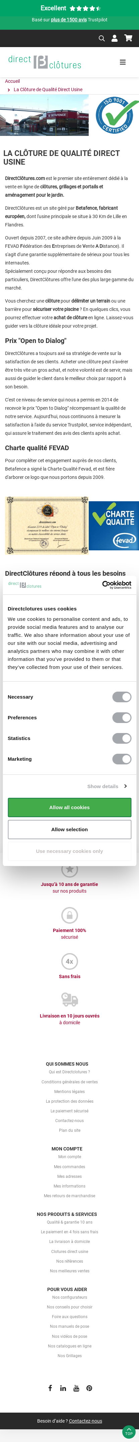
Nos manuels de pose (69, 1326)
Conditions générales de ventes (70, 1082)
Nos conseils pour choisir (69, 1307)
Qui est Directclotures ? (69, 1072)
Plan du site (69, 1130)
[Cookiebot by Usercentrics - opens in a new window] (102, 585)
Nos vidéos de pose (69, 1336)
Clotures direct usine (69, 1251)
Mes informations (69, 1186)
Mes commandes (69, 1166)
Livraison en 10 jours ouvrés (69, 1019)
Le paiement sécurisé (69, 1111)
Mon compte (69, 1156)
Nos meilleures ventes (69, 1271)
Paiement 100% (69, 934)
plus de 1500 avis (69, 19)
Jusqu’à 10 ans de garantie (69, 888)
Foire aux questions (69, 1316)
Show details (103, 786)
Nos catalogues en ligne (69, 1346)
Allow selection (69, 829)
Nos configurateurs (69, 1297)
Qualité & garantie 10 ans (69, 1222)
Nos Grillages (70, 1356)
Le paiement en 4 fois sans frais (69, 1232)
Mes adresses (69, 1176)
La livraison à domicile (69, 1241)
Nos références (69, 1261)
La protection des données (69, 1101)
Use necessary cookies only (69, 851)
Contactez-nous (69, 1120)
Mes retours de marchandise (69, 1196)
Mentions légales (69, 1091)
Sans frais (69, 976)
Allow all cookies (69, 807)
